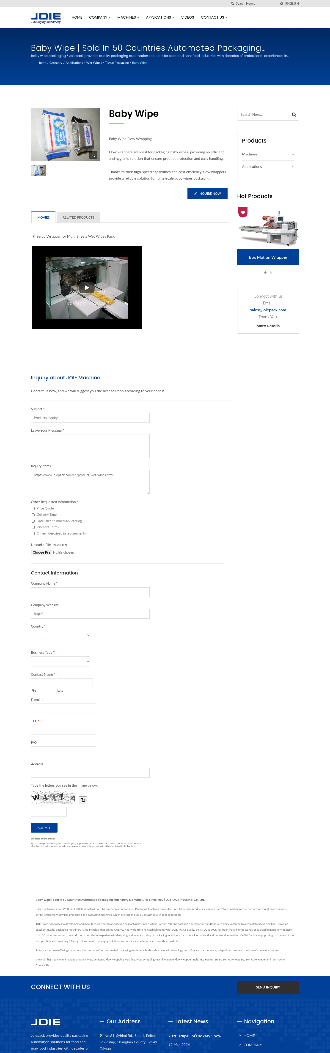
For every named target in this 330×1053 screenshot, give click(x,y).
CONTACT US (214, 17)
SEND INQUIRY (268, 987)
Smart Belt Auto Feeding (229, 959)
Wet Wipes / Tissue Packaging (107, 63)
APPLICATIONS (160, 17)
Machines (249, 154)
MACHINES (128, 17)
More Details (268, 326)
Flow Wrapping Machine (120, 959)
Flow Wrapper (95, 959)
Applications (74, 63)
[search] (232, 3)
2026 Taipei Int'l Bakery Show (194, 1036)
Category (56, 63)
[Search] (256, 3)
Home (42, 63)
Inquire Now (207, 193)
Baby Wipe (139, 63)
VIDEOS (187, 17)
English (292, 4)
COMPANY (100, 17)
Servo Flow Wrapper (179, 959)
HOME (77, 17)
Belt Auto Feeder (203, 959)
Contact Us (42, 965)
